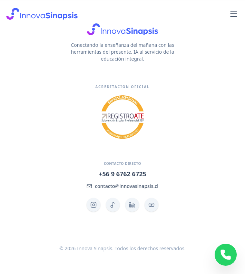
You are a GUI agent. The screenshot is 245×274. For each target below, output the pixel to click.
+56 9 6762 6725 (122, 174)
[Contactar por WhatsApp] (226, 255)
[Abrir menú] (233, 14)
